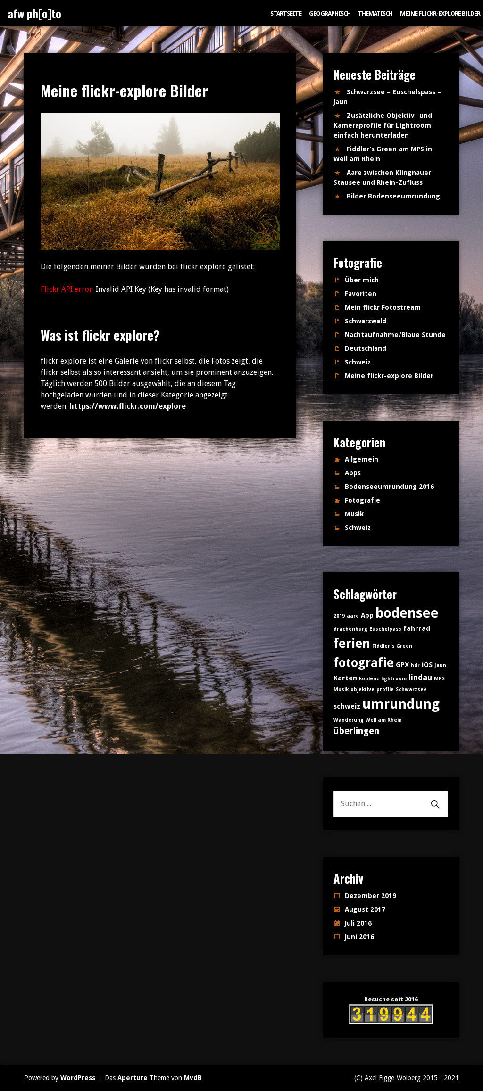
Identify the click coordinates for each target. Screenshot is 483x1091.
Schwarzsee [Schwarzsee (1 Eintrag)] (411, 689)
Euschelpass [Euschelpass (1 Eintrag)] (385, 629)
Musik (354, 514)
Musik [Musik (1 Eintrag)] (341, 689)
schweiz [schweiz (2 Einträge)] (346, 706)
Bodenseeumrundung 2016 (389, 486)
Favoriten (360, 294)
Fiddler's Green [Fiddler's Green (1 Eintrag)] (392, 646)
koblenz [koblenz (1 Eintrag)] (369, 679)
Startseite (285, 13)
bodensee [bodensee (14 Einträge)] (407, 613)
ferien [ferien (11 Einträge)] (351, 643)
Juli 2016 (358, 923)
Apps (353, 473)
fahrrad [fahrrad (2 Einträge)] (416, 628)
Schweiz (358, 362)
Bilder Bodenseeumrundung (393, 196)
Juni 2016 (359, 937)
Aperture (132, 1078)
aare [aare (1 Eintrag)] (353, 616)
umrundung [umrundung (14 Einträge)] (401, 704)
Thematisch (375, 13)
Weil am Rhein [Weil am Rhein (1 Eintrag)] (384, 720)
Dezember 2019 (370, 896)
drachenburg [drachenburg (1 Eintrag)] (350, 629)
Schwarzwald (365, 321)
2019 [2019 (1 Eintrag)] (339, 616)
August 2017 (365, 909)
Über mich (362, 280)
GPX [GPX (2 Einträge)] (402, 665)
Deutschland (365, 348)
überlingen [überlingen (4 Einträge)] (356, 731)
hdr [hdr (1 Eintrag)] (415, 665)
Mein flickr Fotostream (383, 307)
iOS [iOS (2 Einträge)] (427, 665)
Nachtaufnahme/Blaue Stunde (395, 335)
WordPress (77, 1078)
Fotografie (362, 500)
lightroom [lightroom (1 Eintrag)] (394, 679)
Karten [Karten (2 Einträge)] (345, 678)
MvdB (193, 1078)
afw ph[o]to (34, 13)
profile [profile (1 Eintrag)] (385, 689)
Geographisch (329, 13)
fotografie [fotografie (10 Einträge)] (363, 662)
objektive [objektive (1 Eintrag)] (362, 689)
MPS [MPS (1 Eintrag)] (439, 679)
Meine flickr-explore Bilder (440, 13)
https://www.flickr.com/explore (127, 406)
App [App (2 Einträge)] (367, 615)
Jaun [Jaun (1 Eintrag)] (440, 665)
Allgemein (361, 459)
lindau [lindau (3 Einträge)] (420, 677)
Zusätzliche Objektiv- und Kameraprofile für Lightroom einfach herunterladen (382, 125)
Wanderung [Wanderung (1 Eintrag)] (348, 720)
